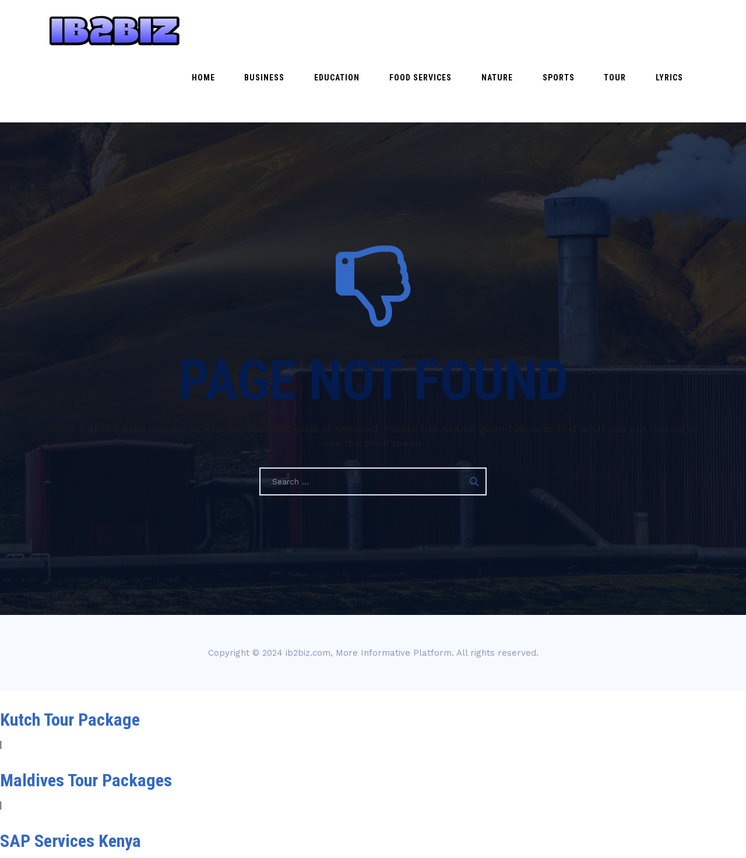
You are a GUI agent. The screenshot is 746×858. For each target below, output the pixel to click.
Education (407, 30)
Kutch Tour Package (70, 658)
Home (298, 30)
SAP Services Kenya (70, 779)
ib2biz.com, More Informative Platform (369, 591)
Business (347, 30)
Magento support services (92, 840)
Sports (590, 30)
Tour (634, 30)
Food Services (477, 30)
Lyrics (675, 30)
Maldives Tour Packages (86, 719)
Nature (541, 30)
